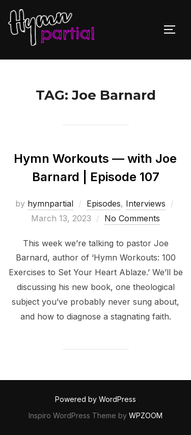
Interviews (146, 203)
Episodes (104, 203)
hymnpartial (50, 203)
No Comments (132, 218)
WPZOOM (145, 415)
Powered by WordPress (95, 399)
